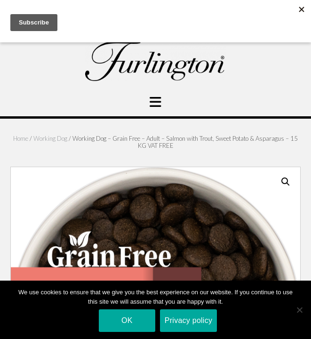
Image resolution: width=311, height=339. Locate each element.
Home (20, 138)
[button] (285, 181)
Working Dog (50, 138)
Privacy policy (188, 320)
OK (127, 320)
